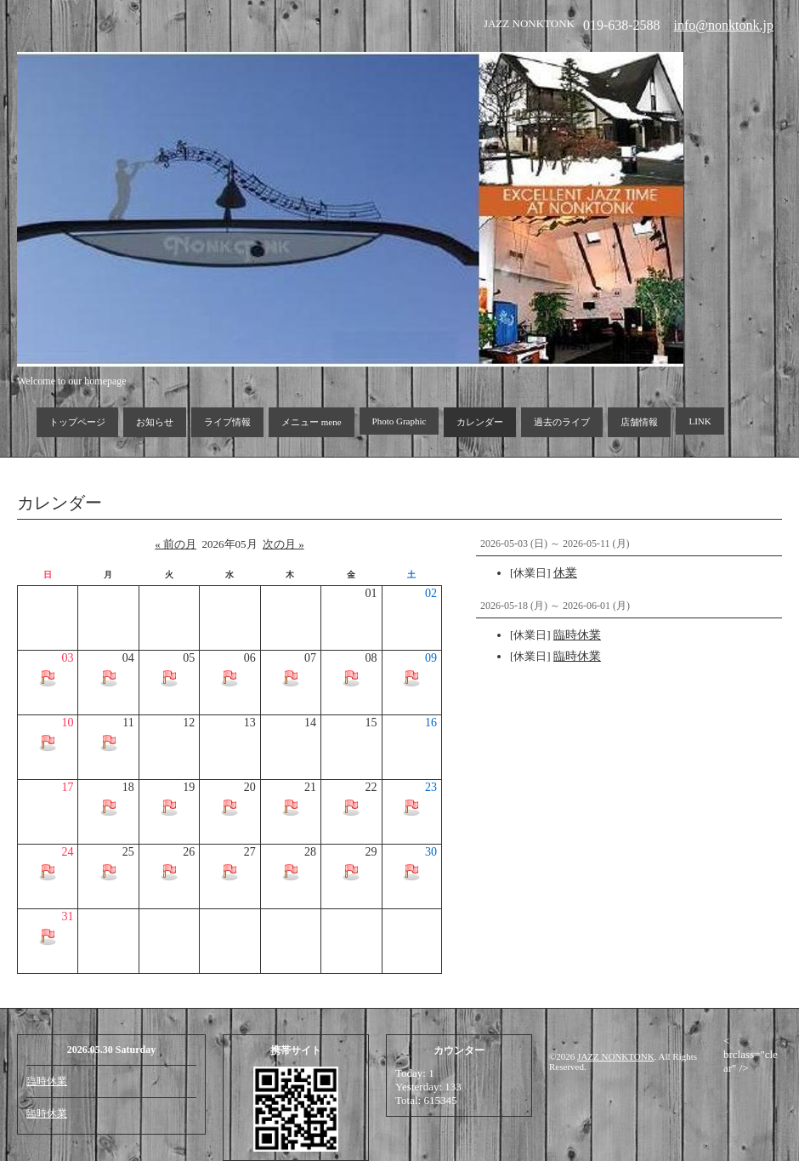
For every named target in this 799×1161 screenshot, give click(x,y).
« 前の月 (175, 544)
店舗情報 (639, 422)
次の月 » (283, 544)
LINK (699, 421)
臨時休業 (46, 1081)
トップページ (77, 422)
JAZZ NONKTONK (615, 1056)
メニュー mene (311, 422)
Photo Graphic (399, 421)
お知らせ (154, 422)
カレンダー (479, 422)
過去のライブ (562, 422)
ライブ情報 (227, 422)
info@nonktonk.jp (724, 25)
